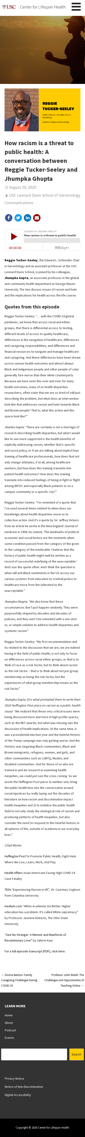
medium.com (13, 906)
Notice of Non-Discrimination (24, 1087)
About (9, 1023)
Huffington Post (15, 856)
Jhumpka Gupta (16, 278)
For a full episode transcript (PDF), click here (35, 951)
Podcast (10, 1030)
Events (9, 1038)
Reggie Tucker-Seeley (21, 260)
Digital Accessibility (18, 1095)
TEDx (8, 890)
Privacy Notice (14, 1078)
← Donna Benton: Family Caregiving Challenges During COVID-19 (19, 980)
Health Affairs (14, 873)
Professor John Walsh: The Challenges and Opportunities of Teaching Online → (64, 980)
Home (9, 1015)
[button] (77, 6)
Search (76, 1054)
